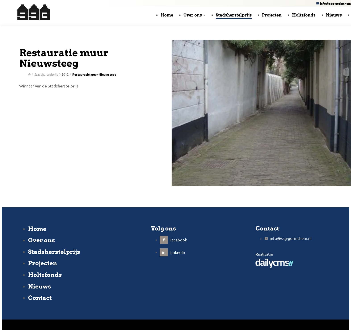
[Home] (29, 74)
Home (37, 228)
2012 (65, 74)
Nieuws (39, 286)
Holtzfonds (45, 274)
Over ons (41, 240)
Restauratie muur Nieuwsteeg (94, 74)
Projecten (42, 263)
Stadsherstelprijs (54, 251)
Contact (40, 297)
